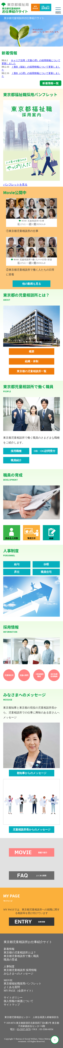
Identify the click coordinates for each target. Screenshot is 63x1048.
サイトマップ (12, 1004)
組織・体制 (31, 361)
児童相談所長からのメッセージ (31, 829)
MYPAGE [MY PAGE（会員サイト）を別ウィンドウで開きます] (35, 7)
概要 (31, 351)
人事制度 (9, 966)
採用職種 (16, 451)
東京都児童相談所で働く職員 (21, 956)
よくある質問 (12, 987)
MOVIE (8, 980)
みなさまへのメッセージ (18, 973)
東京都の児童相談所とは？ (20, 952)
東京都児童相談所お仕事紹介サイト (28, 942)
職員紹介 (16, 460)
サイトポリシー (13, 997)
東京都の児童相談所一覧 (31, 371)
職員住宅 (46, 571)
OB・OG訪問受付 (45, 7)
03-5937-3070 (24, 1029)
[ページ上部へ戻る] (55, 1040)
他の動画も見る (31, 283)
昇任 (16, 571)
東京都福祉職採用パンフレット (22, 983)
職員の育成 (10, 959)
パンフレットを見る (15, 184)
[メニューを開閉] (58, 9)
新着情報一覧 (51, 83)
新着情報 (9, 948)
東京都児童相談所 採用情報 (20, 970)
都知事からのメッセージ (31, 773)
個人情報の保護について (18, 1001)
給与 (16, 564)
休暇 (46, 564)
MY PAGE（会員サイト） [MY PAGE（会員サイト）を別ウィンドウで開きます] (19, 990)
